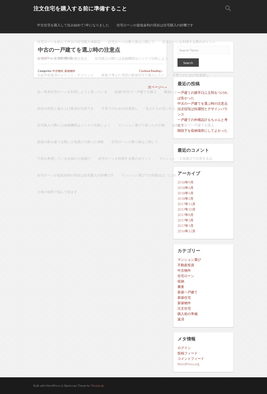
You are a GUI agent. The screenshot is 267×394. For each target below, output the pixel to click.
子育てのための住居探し (190, 75)
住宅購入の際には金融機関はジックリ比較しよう (131, 58)
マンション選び (189, 259)
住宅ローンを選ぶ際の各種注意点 (62, 58)
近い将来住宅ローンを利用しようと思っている (72, 92)
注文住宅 (184, 308)
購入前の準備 (188, 314)
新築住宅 (184, 297)
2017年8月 (186, 215)
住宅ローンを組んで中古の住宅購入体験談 (69, 42)
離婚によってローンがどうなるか (189, 92)
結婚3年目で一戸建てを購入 (136, 92)
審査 (181, 287)
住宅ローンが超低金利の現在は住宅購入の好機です (155, 25)
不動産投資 (186, 265)
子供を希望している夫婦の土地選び (64, 158)
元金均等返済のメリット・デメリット (65, 75)
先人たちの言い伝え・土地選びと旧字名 (176, 108)
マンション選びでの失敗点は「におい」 (151, 175)
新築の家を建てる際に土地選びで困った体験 (70, 142)
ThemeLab (97, 385)
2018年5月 (186, 193)
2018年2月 (186, 198)
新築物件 (184, 303)
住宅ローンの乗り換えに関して (131, 42)
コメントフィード (191, 358)
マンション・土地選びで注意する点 (185, 158)
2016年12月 (186, 231)
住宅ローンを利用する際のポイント (189, 42)
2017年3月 (186, 220)
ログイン (184, 348)
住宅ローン (186, 276)
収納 (181, 281)
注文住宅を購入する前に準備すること (80, 8)
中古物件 (184, 270)
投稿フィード (188, 353)
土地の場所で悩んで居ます (57, 192)
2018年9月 (186, 182)
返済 (181, 319)
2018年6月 (186, 187)
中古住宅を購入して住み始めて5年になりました (73, 25)
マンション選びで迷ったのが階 (141, 125)
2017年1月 (186, 225)
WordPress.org (188, 364)
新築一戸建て (188, 292)
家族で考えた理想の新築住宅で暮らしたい (133, 75)
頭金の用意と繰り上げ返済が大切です (65, 108)
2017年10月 (186, 209)
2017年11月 (186, 204)
